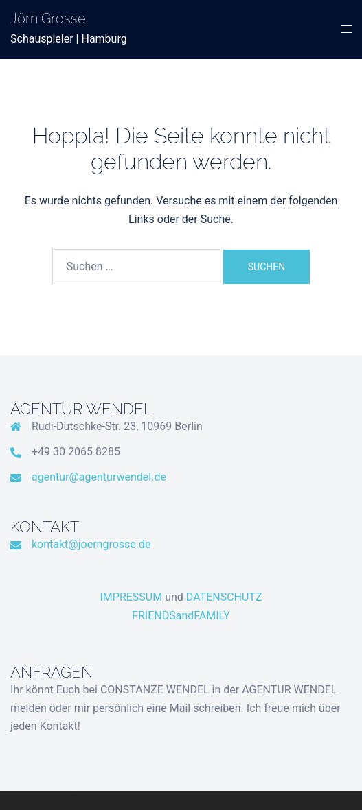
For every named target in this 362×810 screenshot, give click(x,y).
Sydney (284, 799)
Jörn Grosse (48, 18)
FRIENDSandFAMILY (181, 615)
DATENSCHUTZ (224, 597)
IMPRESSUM (131, 597)
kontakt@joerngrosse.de (91, 544)
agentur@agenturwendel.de (99, 477)
